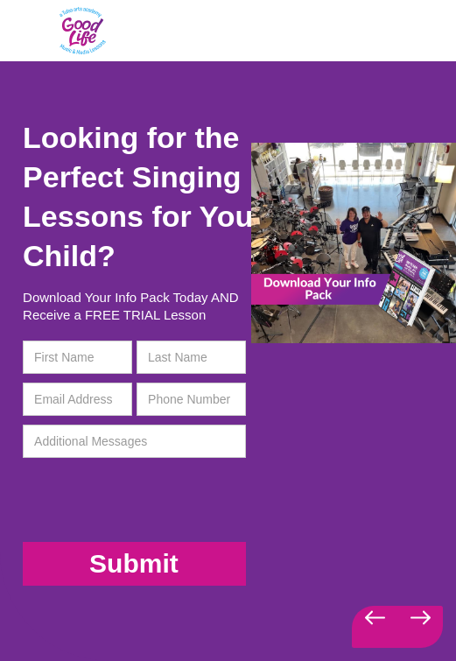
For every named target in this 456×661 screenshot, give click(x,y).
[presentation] (136, 501)
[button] (374, 627)
